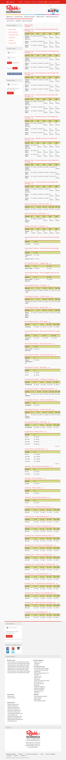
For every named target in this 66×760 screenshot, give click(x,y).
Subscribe (10, 93)
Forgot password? (15, 62)
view (32, 31)
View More (57, 446)
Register (15, 68)
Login (9, 62)
